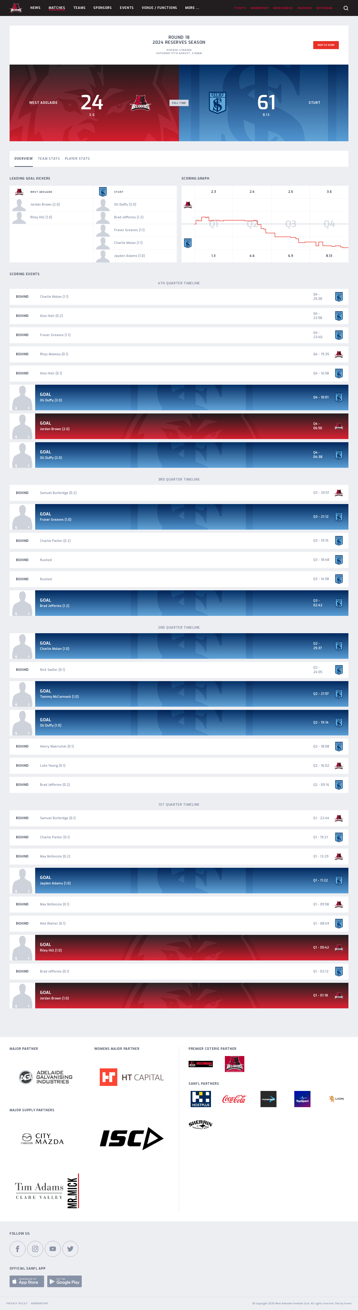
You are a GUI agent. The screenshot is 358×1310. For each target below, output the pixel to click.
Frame (348, 1303)
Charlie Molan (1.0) (54, 649)
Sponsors (102, 8)
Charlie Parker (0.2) (55, 541)
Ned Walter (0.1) (53, 923)
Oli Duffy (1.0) (50, 725)
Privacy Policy (17, 1303)
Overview (23, 159)
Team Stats (49, 159)
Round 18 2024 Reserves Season (179, 40)
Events (127, 8)
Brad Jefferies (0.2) (55, 785)
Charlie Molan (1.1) (54, 297)
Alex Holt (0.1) (51, 373)
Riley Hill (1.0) (51, 950)
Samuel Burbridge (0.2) (58, 493)
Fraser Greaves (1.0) (55, 520)
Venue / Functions (159, 8)
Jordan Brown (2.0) (55, 429)
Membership (39, 1303)
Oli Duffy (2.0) (51, 458)
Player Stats (77, 159)
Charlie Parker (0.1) (55, 837)
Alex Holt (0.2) (51, 316)
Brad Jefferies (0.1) (54, 971)
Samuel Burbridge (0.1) (58, 818)
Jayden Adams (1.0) (55, 883)
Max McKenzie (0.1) (54, 904)
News (35, 8)
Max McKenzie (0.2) (55, 856)
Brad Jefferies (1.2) (54, 606)
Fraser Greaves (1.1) (55, 335)
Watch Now (326, 45)
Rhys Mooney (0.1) (54, 354)
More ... (192, 8)
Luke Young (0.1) (53, 766)
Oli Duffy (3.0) (51, 400)
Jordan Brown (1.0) (54, 998)
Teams (79, 8)
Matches (57, 8)
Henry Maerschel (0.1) (57, 746)
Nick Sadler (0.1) (52, 670)
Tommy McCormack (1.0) (59, 697)
